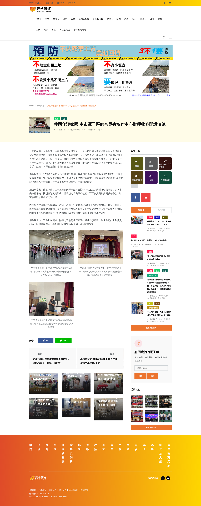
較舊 (114, 354)
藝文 (134, 19)
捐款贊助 (42, 490)
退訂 (152, 376)
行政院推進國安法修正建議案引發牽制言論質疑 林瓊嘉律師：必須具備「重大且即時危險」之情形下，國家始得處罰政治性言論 (159, 286)
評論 (126, 19)
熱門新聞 (161, 210)
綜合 (38, 30)
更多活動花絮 (151, 428)
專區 (54, 30)
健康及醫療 (84, 19)
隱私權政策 (73, 490)
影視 (109, 19)
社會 (65, 19)
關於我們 (60, 3)
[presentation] (30, 73)
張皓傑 (39, 407)
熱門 (47, 19)
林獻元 (59, 130)
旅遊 (160, 19)
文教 (152, 19)
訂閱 (140, 376)
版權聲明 (84, 490)
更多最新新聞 (151, 328)
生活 (73, 19)
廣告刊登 (49, 3)
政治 (55, 19)
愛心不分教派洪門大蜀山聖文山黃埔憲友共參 (149, 240)
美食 (46, 30)
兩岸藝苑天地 (80, 30)
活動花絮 (40, 106)
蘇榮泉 (152, 228)
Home (38, 19)
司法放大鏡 (64, 30)
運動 (119, 19)
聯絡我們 (71, 3)
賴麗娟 (135, 244)
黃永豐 (39, 382)
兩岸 (142, 19)
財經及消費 (98, 19)
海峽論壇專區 (153, 308)
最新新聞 (141, 210)
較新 (37, 354)
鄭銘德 (104, 408)
